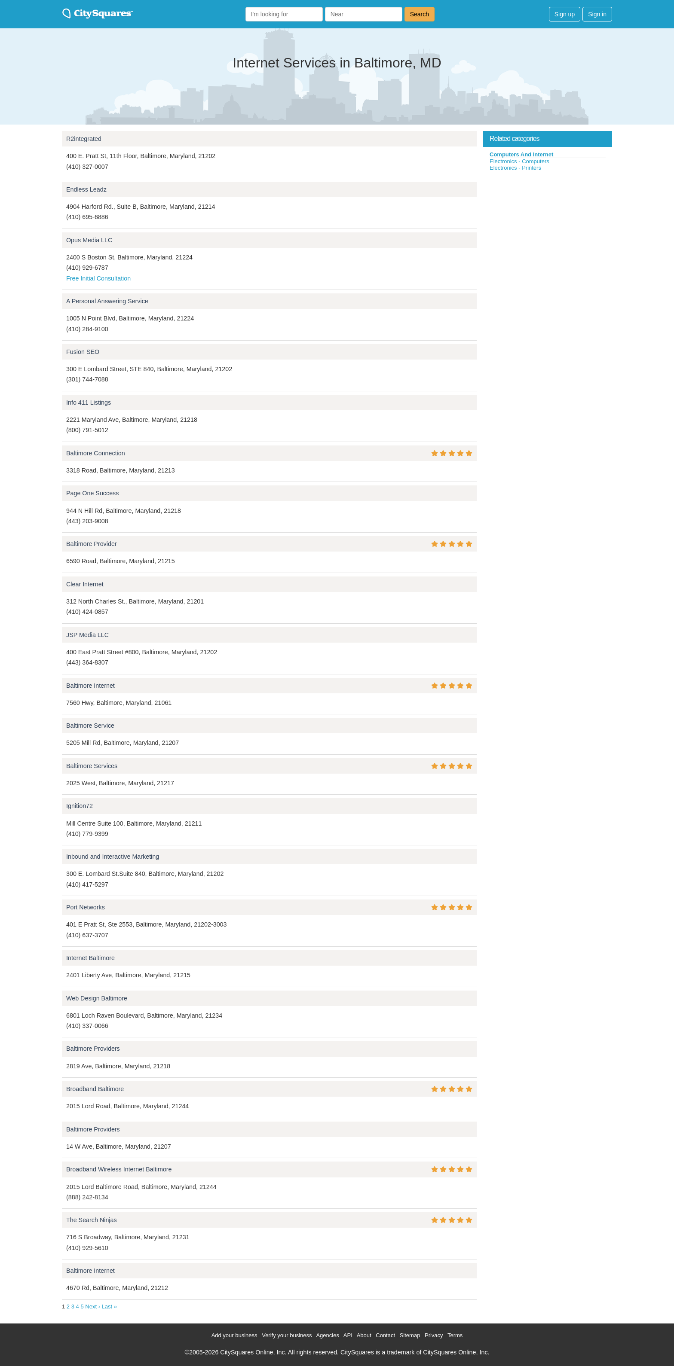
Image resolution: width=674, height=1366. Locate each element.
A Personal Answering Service (107, 301)
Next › (92, 1306)
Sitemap (410, 1335)
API (347, 1335)
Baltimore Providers (93, 1048)
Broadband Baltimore (95, 1088)
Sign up (565, 14)
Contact (385, 1335)
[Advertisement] (547, 236)
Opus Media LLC (89, 240)
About (364, 1335)
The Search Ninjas (91, 1220)
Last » (109, 1306)
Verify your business (287, 1335)
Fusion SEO (82, 351)
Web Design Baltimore (96, 998)
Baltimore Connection (95, 453)
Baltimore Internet (90, 685)
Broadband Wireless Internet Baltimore (119, 1169)
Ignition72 (79, 805)
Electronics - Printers (515, 168)
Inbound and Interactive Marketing (112, 856)
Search (419, 14)
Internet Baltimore (90, 957)
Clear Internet (85, 584)
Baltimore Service (90, 725)
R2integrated (83, 138)
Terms (455, 1335)
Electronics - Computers (519, 161)
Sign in (597, 14)
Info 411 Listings (88, 402)
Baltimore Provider (91, 543)
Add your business (234, 1335)
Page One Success (92, 493)
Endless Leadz (86, 189)
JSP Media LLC (87, 634)
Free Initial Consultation (98, 278)
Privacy (434, 1335)
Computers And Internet (521, 154)
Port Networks (85, 907)
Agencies (327, 1335)
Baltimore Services (91, 765)
